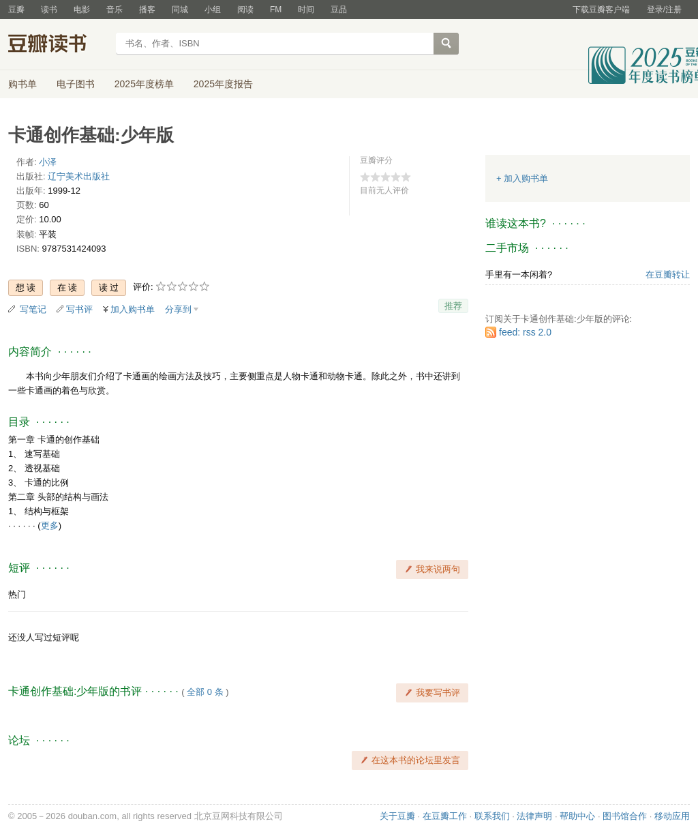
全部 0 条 (205, 692)
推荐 (453, 306)
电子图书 (76, 83)
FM (276, 9)
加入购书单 (132, 309)
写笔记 (33, 309)
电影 (82, 9)
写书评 (79, 309)
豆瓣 (16, 9)
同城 (180, 9)
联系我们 (492, 816)
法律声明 (534, 816)
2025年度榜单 (144, 83)
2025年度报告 (223, 83)
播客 (147, 9)
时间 (306, 9)
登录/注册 (664, 9)
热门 (17, 594)
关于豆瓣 (397, 816)
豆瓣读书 (57, 45)
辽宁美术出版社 (79, 176)
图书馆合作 (625, 816)
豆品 (339, 9)
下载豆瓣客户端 (601, 9)
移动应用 (672, 816)
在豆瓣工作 (445, 816)
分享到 (178, 309)
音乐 (114, 9)
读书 (49, 9)
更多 (50, 525)
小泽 (48, 162)
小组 (212, 9)
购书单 (22, 83)
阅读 (245, 9)
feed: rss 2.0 (525, 332)
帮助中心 (577, 816)
